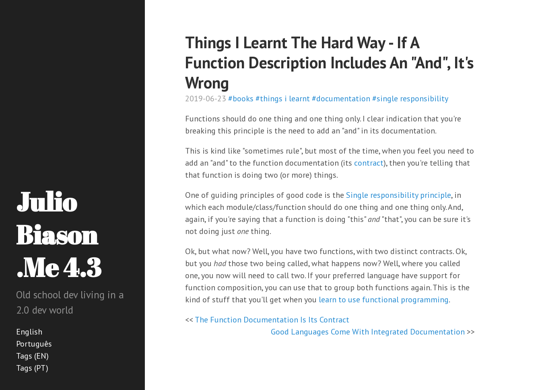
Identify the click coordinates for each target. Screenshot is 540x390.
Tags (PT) (32, 368)
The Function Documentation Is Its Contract (272, 319)
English (29, 331)
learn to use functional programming (384, 299)
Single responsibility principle (398, 195)
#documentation (341, 98)
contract (368, 163)
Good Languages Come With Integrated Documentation (368, 331)
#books (241, 98)
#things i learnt (283, 98)
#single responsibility (410, 98)
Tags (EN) (32, 356)
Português (34, 344)
